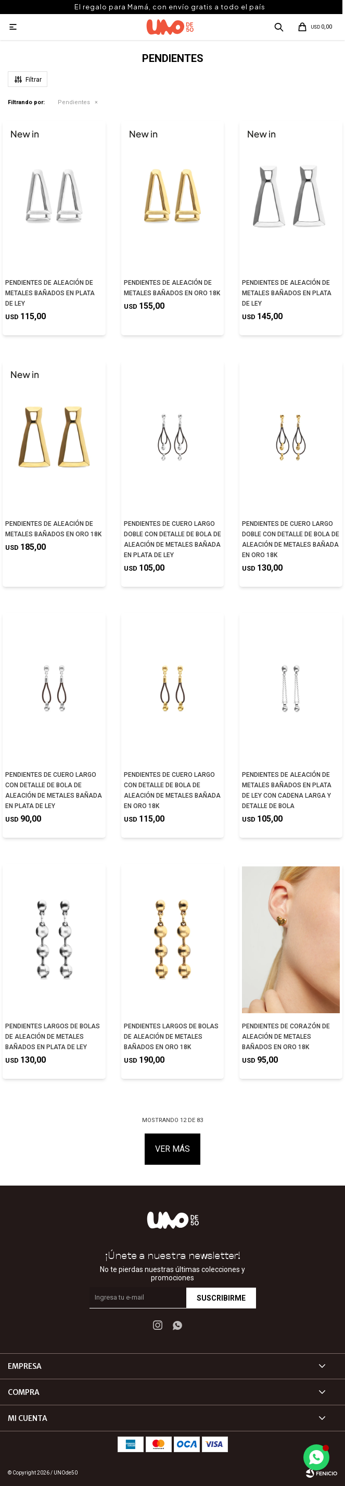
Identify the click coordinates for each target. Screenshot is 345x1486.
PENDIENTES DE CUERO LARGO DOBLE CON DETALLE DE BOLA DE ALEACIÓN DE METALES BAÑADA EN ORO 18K (290, 539)
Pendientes (74, 102)
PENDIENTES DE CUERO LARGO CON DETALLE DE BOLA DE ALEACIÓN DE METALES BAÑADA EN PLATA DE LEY (53, 790)
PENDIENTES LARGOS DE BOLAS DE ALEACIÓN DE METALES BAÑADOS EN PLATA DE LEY (52, 1037)
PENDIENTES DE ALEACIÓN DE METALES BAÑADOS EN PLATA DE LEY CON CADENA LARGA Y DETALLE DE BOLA (286, 790)
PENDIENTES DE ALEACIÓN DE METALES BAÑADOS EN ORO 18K (172, 288)
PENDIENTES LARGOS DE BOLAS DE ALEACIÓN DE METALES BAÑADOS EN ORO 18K (171, 1037)
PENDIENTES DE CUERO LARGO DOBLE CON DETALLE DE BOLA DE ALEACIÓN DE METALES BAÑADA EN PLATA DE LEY (172, 539)
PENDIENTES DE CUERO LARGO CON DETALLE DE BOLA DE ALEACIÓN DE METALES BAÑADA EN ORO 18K (172, 790)
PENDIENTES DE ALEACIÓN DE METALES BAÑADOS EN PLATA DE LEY (50, 293)
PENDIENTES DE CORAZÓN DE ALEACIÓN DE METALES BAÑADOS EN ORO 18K (286, 1037)
